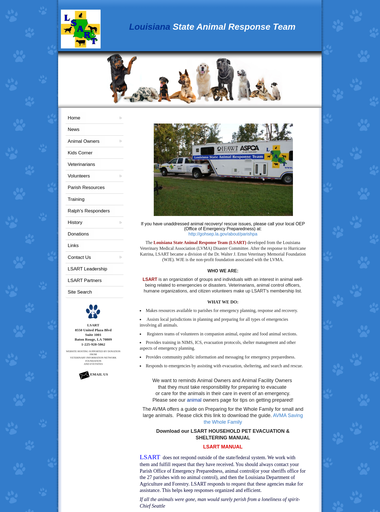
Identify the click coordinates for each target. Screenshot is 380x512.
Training (76, 199)
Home (74, 118)
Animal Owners (83, 141)
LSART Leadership (87, 269)
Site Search (80, 292)
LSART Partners (85, 280)
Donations (78, 234)
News (74, 129)
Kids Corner (80, 152)
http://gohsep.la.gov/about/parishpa (222, 234)
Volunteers (79, 176)
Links (73, 245)
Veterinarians (81, 164)
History (75, 222)
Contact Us (79, 257)
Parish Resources (86, 187)
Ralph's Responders (89, 210)
